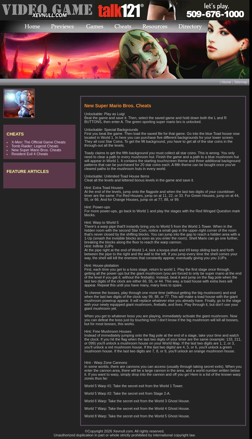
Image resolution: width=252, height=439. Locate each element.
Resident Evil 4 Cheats (29, 154)
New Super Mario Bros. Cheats (36, 150)
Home (226, 82)
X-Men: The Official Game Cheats (38, 142)
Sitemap (240, 82)
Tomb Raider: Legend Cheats (34, 146)
